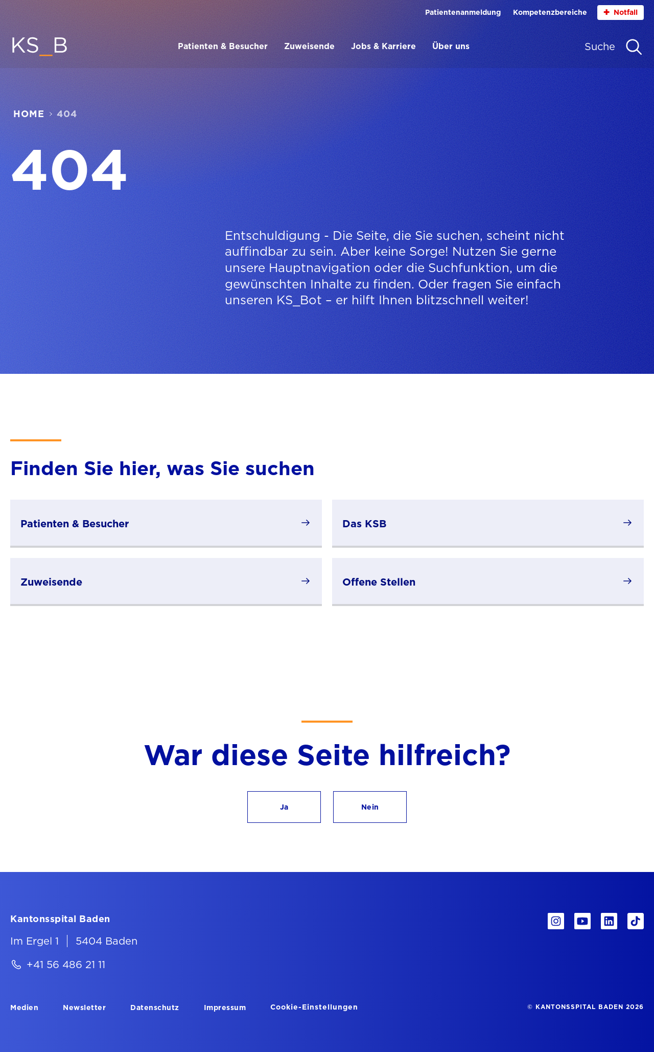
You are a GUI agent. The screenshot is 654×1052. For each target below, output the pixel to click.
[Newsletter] (84, 1007)
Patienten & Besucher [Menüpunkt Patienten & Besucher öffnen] (223, 46)
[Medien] (24, 1007)
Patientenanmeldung (463, 12)
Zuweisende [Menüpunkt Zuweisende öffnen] (309, 46)
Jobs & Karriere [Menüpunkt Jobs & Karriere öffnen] (383, 46)
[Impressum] (225, 1007)
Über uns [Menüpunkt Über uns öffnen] (451, 46)
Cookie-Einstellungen (314, 1007)
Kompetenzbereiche (550, 12)
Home (28, 114)
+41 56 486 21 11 (66, 964)
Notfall (620, 12)
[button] (284, 807)
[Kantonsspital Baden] (60, 918)
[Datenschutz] (154, 1007)
